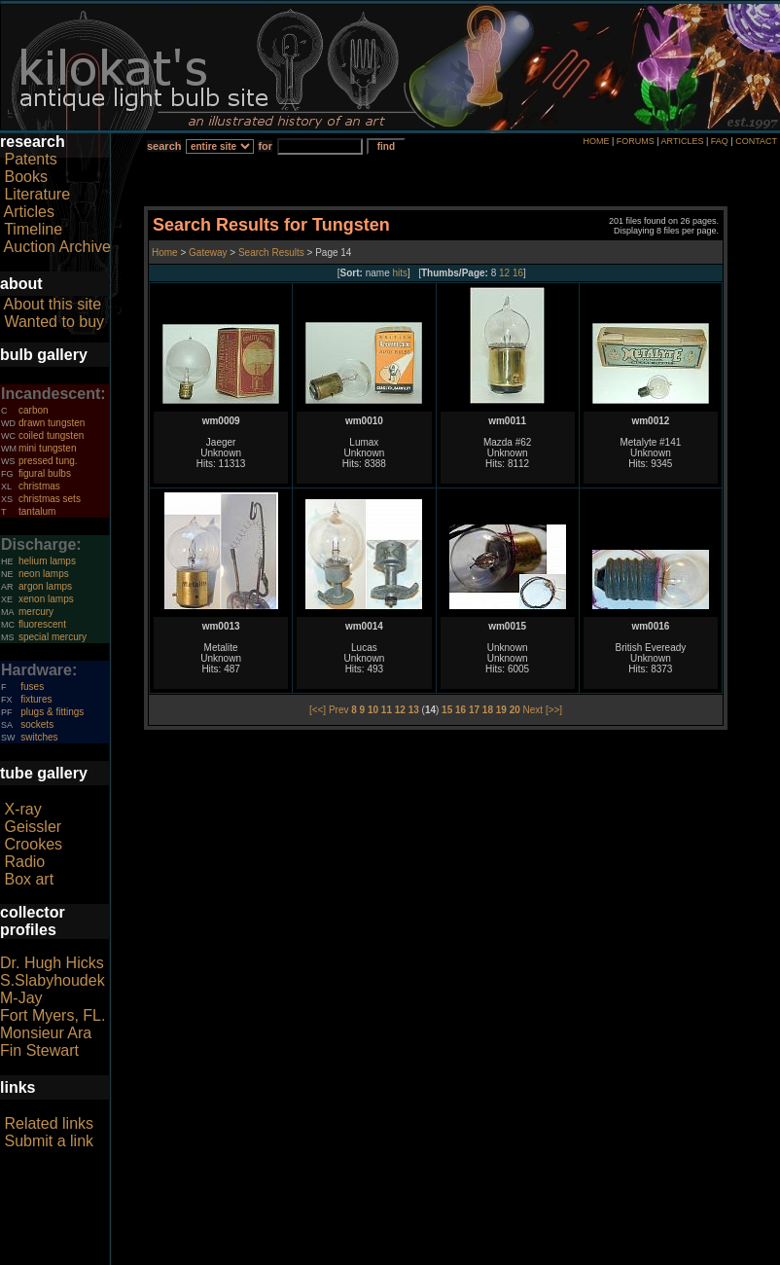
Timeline (33, 229)
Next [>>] (543, 710)
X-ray (22, 809)
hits (400, 273)
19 (501, 710)
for (265, 146)
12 (504, 273)
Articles (29, 211)
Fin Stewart (39, 1050)
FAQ (719, 141)
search (164, 146)
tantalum (36, 511)
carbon (33, 410)
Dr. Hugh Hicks (52, 963)
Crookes (33, 844)
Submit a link (48, 1141)
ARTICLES (682, 141)
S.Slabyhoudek (52, 980)
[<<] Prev (329, 710)
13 (413, 710)
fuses (32, 686)
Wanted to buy (54, 321)
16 (518, 273)
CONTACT (756, 141)
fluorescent (42, 624)
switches (38, 737)
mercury (35, 611)
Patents (30, 159)
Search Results (271, 252)
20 (515, 710)
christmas (39, 486)
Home (166, 252)
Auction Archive (57, 246)
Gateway (206, 252)
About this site (53, 304)
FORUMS (636, 141)
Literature (37, 194)
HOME (596, 141)
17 (474, 710)
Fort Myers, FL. (52, 1015)
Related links (48, 1123)
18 (487, 710)
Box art (28, 879)
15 (447, 710)
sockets (36, 724)
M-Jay (21, 998)
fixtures (36, 699)
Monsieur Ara (45, 1033)
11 (386, 710)
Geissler (32, 826)
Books (25, 176)
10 (373, 710)
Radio (24, 861)
